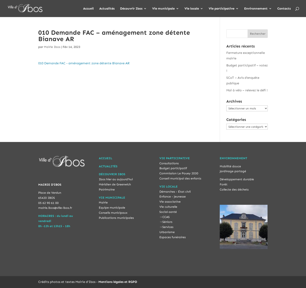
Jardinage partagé (233, 171)
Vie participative (221, 8)
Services (167, 227)
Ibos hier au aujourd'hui (116, 179)
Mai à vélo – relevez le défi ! (247, 90)
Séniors (167, 222)
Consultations (169, 163)
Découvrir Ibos (131, 8)
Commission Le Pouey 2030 (178, 173)
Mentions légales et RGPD (117, 282)
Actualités (107, 8)
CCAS (166, 217)
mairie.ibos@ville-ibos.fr (55, 208)
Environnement (256, 8)
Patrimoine (107, 189)
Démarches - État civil (175, 191)
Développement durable (237, 179)
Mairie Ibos (52, 47)
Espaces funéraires (172, 237)
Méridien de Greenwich (115, 184)
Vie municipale (163, 8)
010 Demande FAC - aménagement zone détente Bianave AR (83, 63)
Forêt (223, 184)
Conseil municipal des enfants (180, 178)
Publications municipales (116, 218)
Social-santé (168, 212)
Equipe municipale (112, 207)
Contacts (284, 8)
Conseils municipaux (113, 213)
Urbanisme (167, 232)
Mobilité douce (230, 166)
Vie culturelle (168, 207)
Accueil (88, 8)
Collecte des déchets (234, 189)
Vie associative (170, 201)
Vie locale (191, 8)
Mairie (103, 202)
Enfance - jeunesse (172, 196)
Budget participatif (173, 168)
